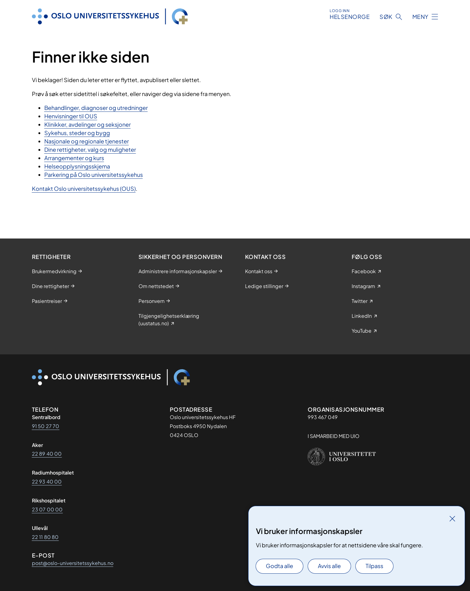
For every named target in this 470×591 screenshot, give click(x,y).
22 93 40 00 (47, 481)
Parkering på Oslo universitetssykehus (93, 174)
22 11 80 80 (45, 537)
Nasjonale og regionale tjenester (86, 141)
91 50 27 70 (45, 426)
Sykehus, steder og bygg (77, 132)
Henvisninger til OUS (70, 116)
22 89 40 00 (47, 453)
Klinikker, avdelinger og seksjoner (87, 124)
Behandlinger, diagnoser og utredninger (96, 107)
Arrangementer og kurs (74, 157)
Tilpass (374, 565)
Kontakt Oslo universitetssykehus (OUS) (84, 188)
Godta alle (279, 565)
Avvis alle (329, 565)
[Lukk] (452, 518)
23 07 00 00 (47, 509)
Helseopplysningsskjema (77, 166)
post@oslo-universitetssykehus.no (72, 563)
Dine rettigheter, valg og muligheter (90, 149)
